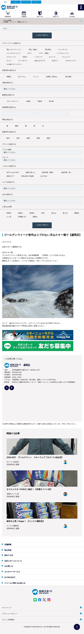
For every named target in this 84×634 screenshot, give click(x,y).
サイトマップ (6, 608)
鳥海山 (20, 213)
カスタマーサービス (12, 572)
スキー (16, 2)
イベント (36, 76)
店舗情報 (23, 16)
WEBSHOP (8, 16)
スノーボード (22, 60)
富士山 (53, 213)
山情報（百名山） (52, 76)
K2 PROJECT (9, 577)
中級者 (39, 101)
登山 (5, 2)
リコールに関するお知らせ (14, 583)
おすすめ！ (44, 176)
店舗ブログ (56, 16)
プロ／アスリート (13, 101)
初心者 (51, 101)
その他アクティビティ (14, 64)
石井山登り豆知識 (27, 176)
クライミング (11, 57)
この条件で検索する (42, 35)
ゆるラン (55, 60)
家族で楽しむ (30, 172)
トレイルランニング (13, 53)
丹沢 (42, 213)
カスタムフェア (70, 60)
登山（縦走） (33, 49)
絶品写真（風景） (48, 172)
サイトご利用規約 (8, 619)
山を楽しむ (8, 566)
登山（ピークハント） (14, 49)
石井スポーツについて (13, 561)
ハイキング (38, 57)
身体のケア (10, 176)
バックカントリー (63, 53)
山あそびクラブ (39, 60)
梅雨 (16, 126)
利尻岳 (9, 213)
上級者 (28, 101)
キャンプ (52, 57)
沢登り (25, 57)
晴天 (8, 138)
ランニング (26, 2)
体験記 (9, 76)
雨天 (18, 138)
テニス (36, 2)
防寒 (38, 138)
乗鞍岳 (76, 213)
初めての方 (40, 16)
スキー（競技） (44, 53)
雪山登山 (48, 49)
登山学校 (72, 16)
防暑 (48, 138)
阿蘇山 (35, 217)
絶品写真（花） (66, 172)
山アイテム (22, 76)
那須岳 (32, 213)
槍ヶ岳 (65, 213)
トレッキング (62, 49)
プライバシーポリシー (10, 613)
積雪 (28, 138)
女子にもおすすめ (13, 172)
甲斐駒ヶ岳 (22, 217)
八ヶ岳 (9, 217)
